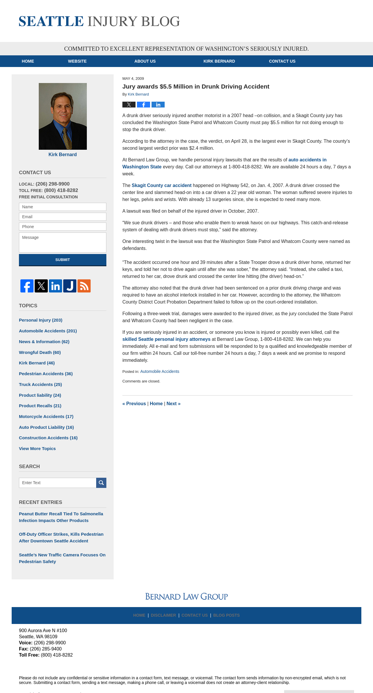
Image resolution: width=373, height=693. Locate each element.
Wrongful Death (38, 349)
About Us (172, 61)
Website (105, 61)
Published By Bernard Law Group (312, 19)
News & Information (42, 338)
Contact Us (195, 601)
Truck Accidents (39, 379)
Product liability (38, 389)
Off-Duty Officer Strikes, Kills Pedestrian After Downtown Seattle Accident (58, 528)
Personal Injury (39, 318)
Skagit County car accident (161, 185)
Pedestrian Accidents (44, 369)
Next (174, 403)
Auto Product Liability (44, 420)
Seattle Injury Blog (99, 21)
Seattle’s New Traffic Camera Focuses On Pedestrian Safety (59, 547)
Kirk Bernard (247, 61)
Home (42, 61)
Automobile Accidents (159, 371)
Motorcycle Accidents (44, 410)
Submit (62, 260)
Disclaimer (166, 601)
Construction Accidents (46, 430)
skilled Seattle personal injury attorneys (166, 339)
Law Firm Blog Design (326, 684)
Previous (134, 403)
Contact (323, 61)
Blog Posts (224, 601)
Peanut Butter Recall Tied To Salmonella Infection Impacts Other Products (58, 508)
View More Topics (36, 440)
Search (101, 475)
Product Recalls (38, 400)
